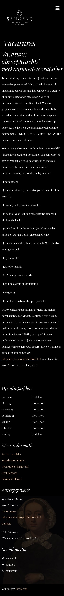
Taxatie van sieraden (13, 460)
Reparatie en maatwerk (15, 466)
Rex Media (21, 589)
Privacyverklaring (12, 479)
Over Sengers (9, 472)
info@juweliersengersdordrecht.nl (21, 359)
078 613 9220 (9, 511)
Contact (6, 523)
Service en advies (11, 454)
